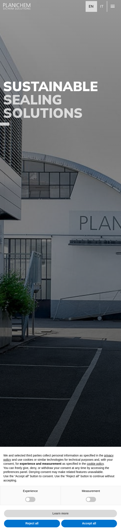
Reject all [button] (31, 523)
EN (91, 6)
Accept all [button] (89, 523)
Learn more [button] (60, 513)
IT (102, 6)
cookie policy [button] (95, 463)
